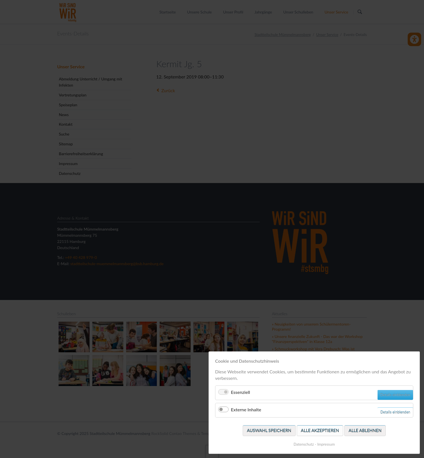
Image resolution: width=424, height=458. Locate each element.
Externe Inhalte (246, 409)
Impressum (326, 444)
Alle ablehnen (365, 430)
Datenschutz (304, 444)
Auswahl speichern (269, 430)
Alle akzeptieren (320, 430)
